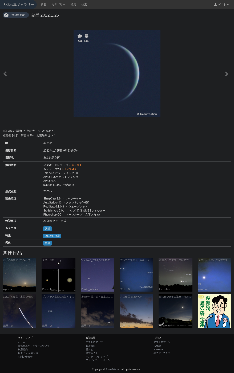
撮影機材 (10, 165)
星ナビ (89, 349)
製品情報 (90, 345)
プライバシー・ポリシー (99, 360)
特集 (73, 4)
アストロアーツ (94, 342)
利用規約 (23, 349)
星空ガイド (92, 353)
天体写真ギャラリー (18, 4)
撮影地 (9, 157)
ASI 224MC (69, 169)
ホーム (21, 342)
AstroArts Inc (113, 369)
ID (6, 143)
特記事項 (10, 220)
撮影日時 (10, 150)
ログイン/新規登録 (28, 353)
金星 (47, 243)
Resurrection (17, 14)
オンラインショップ (97, 356)
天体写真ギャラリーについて (34, 345)
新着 (43, 4)
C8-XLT (76, 165)
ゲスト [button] (221, 4)
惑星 (47, 228)
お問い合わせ (25, 356)
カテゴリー (58, 4)
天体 (8, 242)
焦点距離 (10, 191)
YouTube (158, 349)
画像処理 (10, 198)
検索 (84, 4)
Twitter (157, 345)
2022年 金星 (52, 235)
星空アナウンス (162, 353)
